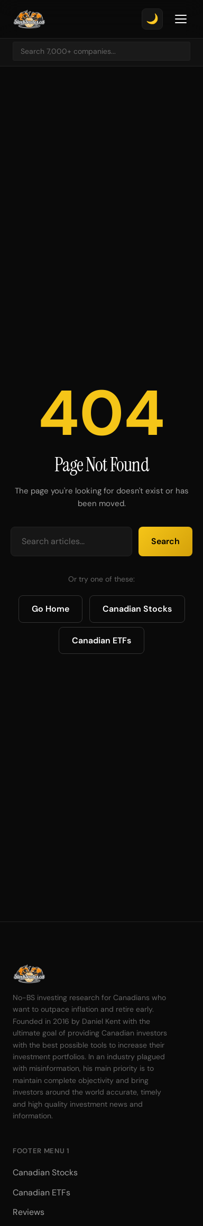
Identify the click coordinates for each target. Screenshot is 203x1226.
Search (165, 541)
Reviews (28, 1212)
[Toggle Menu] (180, 18)
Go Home (50, 608)
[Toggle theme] (152, 19)
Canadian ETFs (101, 640)
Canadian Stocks (137, 608)
